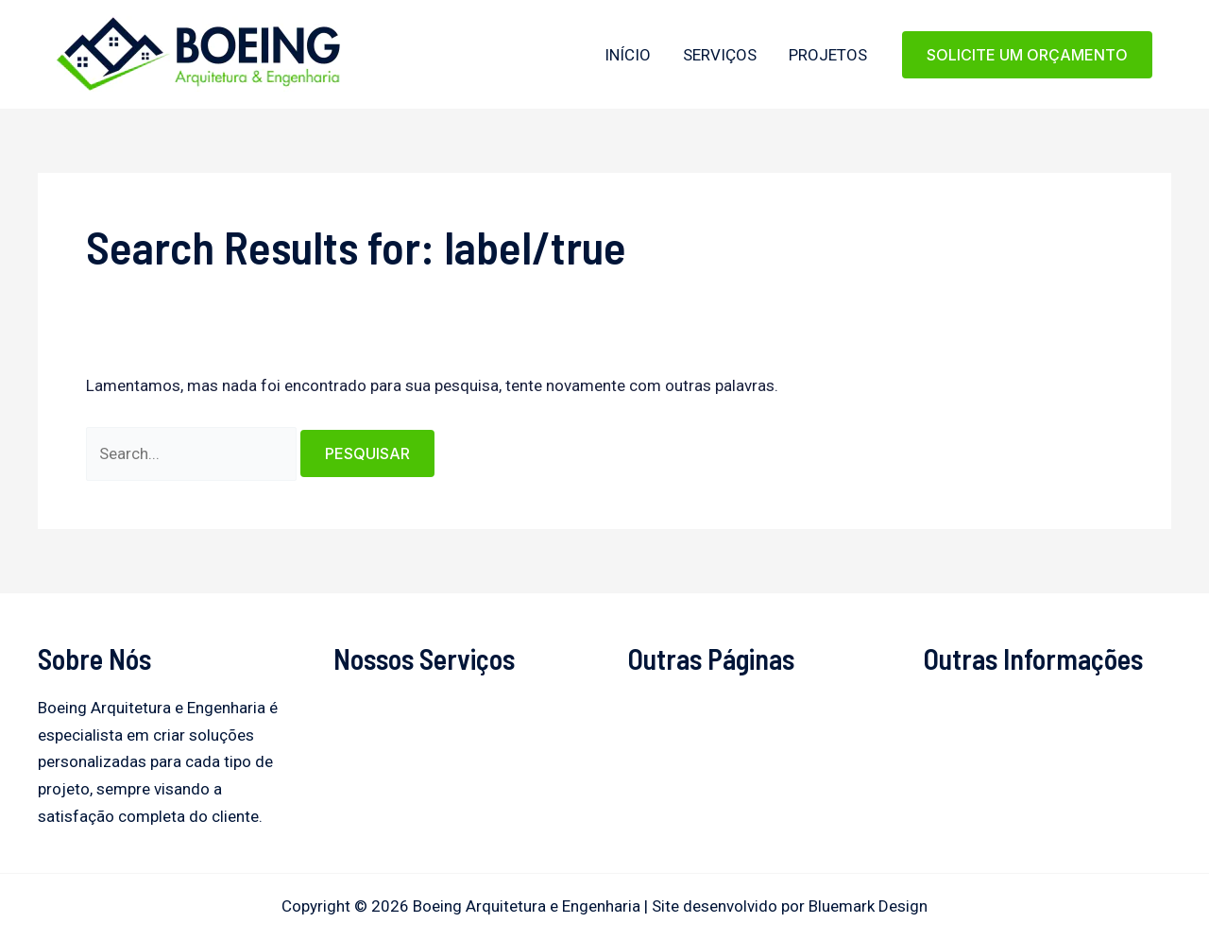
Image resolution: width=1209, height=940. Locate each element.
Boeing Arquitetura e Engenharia (58, 92)
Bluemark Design (868, 906)
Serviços (720, 54)
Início (627, 54)
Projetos (828, 54)
